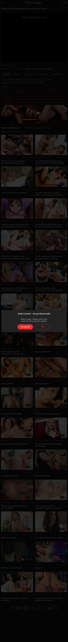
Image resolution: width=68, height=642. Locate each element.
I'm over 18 (25, 327)
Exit (42, 327)
